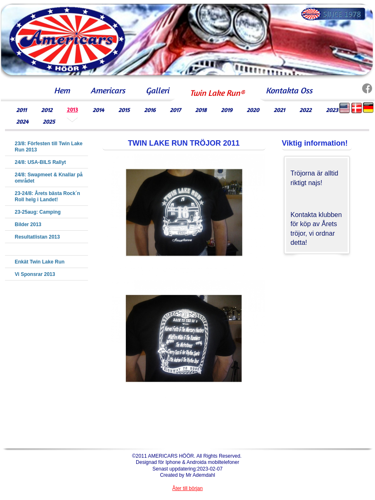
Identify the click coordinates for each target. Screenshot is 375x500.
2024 (22, 121)
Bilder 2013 (28, 224)
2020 (253, 109)
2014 (98, 109)
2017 (175, 109)
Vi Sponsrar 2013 (35, 274)
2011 (21, 109)
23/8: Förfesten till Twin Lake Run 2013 (49, 147)
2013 (72, 109)
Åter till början (187, 488)
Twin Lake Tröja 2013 (39, 249)
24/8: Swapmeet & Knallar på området (49, 178)
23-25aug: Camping (38, 212)
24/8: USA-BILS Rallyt (40, 162)
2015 (124, 109)
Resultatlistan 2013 (37, 237)
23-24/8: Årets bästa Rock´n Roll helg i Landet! (47, 196)
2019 (226, 109)
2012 (46, 109)
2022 (305, 109)
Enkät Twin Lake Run (40, 262)
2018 (200, 109)
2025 (49, 121)
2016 (149, 109)
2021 (279, 109)
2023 (332, 109)
